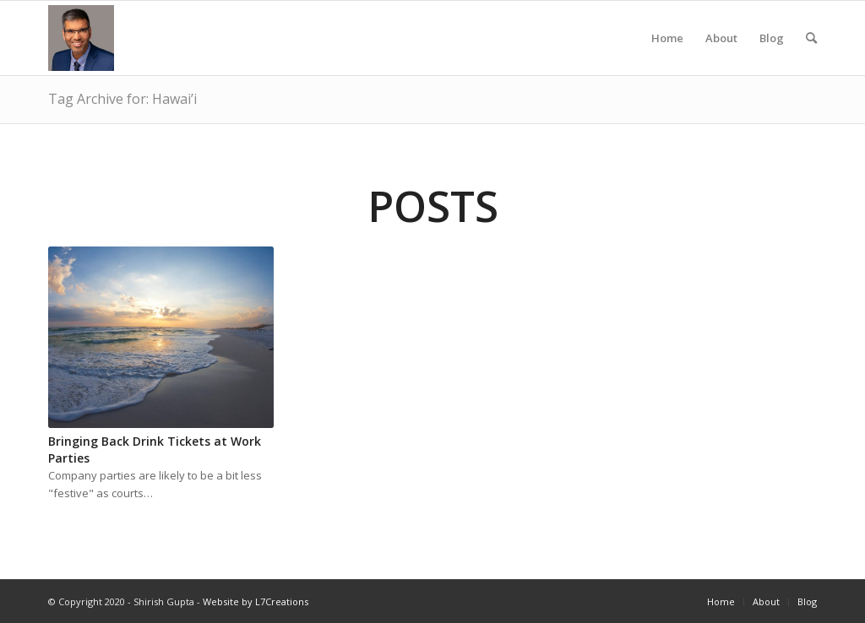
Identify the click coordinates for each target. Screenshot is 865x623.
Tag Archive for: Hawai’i (122, 98)
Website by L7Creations (255, 601)
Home (667, 52)
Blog (771, 52)
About (721, 52)
